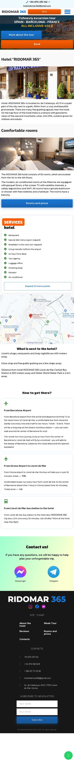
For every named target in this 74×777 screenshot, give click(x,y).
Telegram (53, 581)
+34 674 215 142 (38, 2)
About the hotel (25, 624)
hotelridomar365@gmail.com (37, 6)
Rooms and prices (50, 632)
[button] (44, 11)
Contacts (24, 639)
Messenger (20, 581)
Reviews (24, 631)
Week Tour (50, 623)
